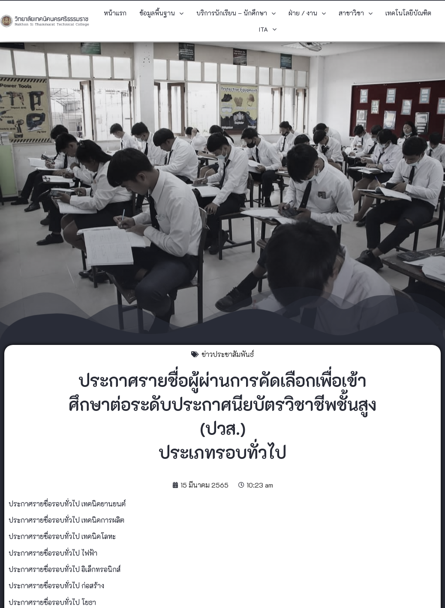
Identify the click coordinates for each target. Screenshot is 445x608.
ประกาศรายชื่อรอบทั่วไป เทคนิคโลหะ (62, 536)
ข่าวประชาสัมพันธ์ (227, 354)
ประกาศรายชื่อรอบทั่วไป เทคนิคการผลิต (66, 519)
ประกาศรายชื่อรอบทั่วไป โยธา (52, 602)
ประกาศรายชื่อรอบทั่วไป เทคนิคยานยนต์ (67, 503)
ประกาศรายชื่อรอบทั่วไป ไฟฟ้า (53, 552)
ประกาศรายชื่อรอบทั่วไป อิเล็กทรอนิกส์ (64, 569)
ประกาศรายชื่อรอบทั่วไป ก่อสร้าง (56, 585)
